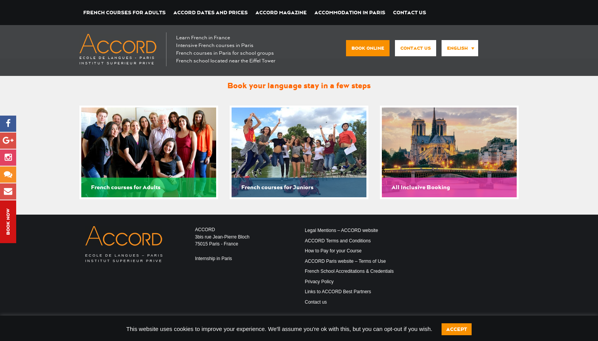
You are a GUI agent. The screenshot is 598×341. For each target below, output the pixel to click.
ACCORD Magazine (281, 12)
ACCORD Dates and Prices (210, 12)
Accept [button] (456, 329)
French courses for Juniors (277, 187)
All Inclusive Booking (420, 187)
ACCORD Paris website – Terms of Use (345, 261)
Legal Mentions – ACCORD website (341, 230)
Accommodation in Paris (349, 12)
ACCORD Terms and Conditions (338, 241)
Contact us (409, 12)
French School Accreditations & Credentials (349, 271)
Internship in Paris (213, 258)
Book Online (367, 48)
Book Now (8, 221)
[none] (458, 48)
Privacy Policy (319, 281)
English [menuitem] (457, 48)
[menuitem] (460, 48)
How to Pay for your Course (333, 251)
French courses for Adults (124, 12)
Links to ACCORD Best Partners (338, 291)
